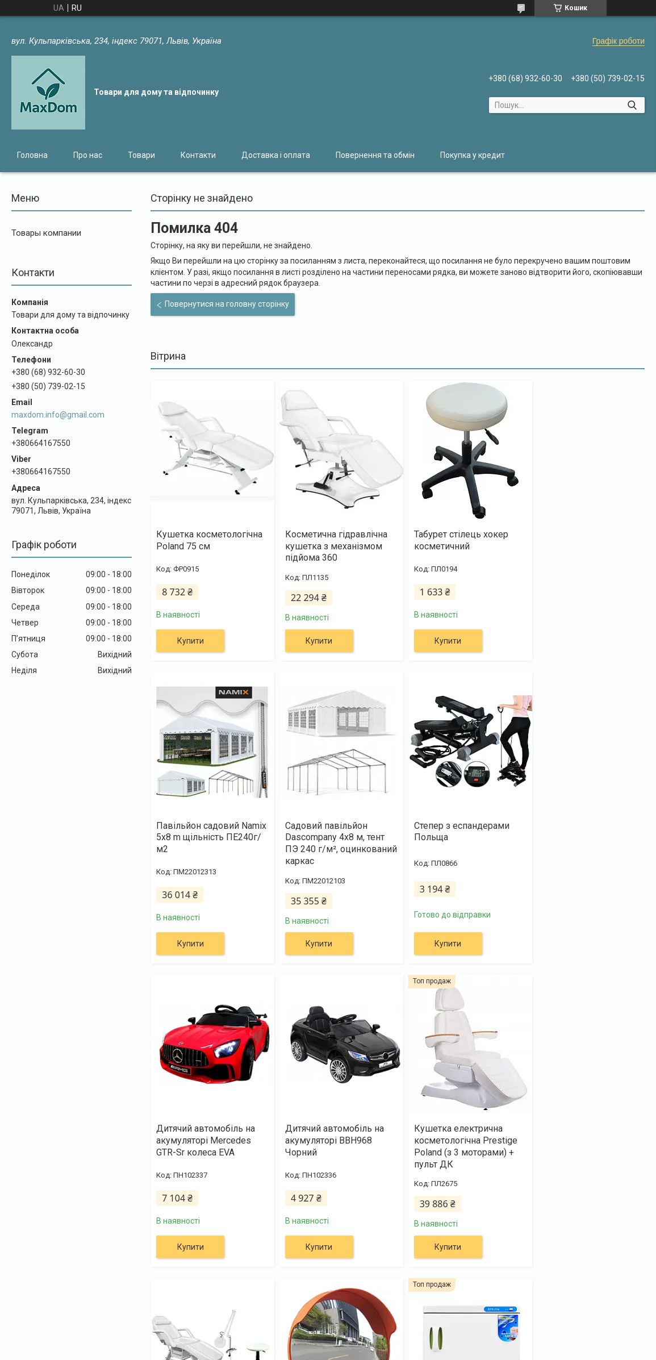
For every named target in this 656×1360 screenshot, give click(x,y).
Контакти (198, 155)
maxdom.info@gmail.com (58, 414)
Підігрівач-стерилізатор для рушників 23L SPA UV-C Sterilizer (580, 1140)
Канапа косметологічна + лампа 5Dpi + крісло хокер (334, 1140)
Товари (141, 155)
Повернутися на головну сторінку (227, 303)
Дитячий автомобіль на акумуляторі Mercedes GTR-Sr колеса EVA (455, 837)
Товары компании (46, 233)
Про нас (87, 155)
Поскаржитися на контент (336, 1349)
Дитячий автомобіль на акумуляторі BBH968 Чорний (579, 837)
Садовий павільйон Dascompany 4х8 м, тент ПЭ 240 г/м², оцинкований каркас (206, 843)
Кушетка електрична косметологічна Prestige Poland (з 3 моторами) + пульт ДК (208, 1146)
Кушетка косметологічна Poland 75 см (209, 540)
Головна (32, 155)
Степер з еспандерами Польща (329, 831)
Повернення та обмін (375, 155)
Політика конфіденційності (426, 1349)
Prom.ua (382, 1339)
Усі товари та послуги (590, 1289)
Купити (190, 640)
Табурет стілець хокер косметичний (453, 540)
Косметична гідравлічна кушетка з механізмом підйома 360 (332, 546)
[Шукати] (632, 105)
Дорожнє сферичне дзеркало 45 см (447, 1134)
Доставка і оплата (275, 155)
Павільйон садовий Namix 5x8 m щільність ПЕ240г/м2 (577, 546)
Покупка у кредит (472, 155)
